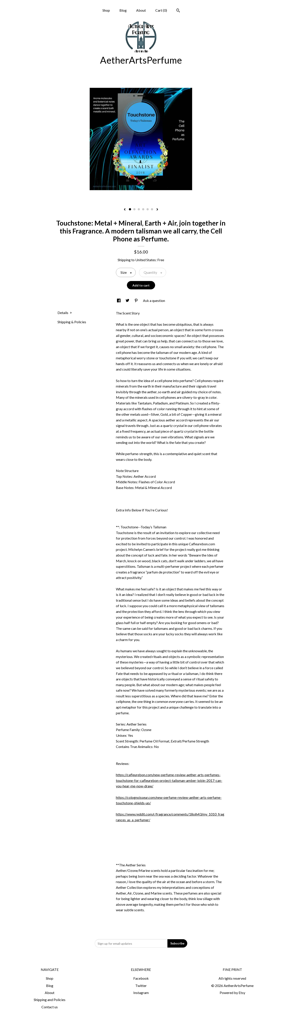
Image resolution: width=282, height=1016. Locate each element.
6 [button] (152, 209)
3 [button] (139, 209)
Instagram (141, 992)
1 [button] (130, 209)
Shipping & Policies (72, 322)
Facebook (141, 978)
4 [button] (143, 209)
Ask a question (154, 300)
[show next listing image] (157, 209)
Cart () (161, 10)
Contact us (49, 1007)
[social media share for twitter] (128, 300)
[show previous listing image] (125, 209)
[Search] (178, 11)
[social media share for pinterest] (136, 300)
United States (145, 260)
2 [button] (134, 209)
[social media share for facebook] (119, 300)
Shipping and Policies (49, 1000)
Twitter (141, 985)
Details (65, 312)
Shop (106, 10)
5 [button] (148, 209)
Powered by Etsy (232, 992)
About (141, 10)
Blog (123, 10)
